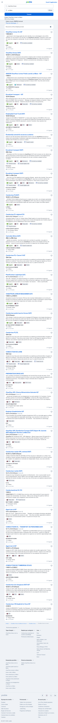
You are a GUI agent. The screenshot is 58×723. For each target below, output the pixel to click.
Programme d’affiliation (25, 710)
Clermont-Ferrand (41, 654)
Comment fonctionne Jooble (8, 713)
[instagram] (46, 695)
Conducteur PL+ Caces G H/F (15, 255)
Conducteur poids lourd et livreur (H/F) (19, 313)
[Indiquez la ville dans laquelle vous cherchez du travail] (29, 10)
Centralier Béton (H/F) (13, 236)
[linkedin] (55, 695)
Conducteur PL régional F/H (15, 214)
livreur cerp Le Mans (10, 688)
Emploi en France (42, 704)
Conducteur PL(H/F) (12, 195)
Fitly (39, 717)
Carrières (3, 717)
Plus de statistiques (12, 23)
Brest (38, 656)
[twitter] (51, 695)
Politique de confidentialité (44, 708)
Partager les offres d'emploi (26, 706)
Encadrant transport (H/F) (14, 150)
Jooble (10, 721)
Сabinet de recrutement (25, 702)
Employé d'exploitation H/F (15, 411)
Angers (38, 637)
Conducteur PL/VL (12, 332)
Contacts (3, 706)
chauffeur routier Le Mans (12, 670)
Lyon (38, 652)
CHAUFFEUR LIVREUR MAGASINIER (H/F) (19, 294)
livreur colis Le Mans (11, 672)
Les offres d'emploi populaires (45, 702)
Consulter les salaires (43, 710)
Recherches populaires (12, 627)
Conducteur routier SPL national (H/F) (18, 451)
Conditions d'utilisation (43, 706)
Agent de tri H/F (11, 509)
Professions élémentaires (27, 636)
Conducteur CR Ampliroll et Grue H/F (18, 604)
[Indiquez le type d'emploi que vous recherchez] (29, 6)
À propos (3, 702)
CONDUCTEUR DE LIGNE (14, 352)
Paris (38, 633)
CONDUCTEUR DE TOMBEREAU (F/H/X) (19, 565)
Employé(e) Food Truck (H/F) (15, 114)
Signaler (49, 48)
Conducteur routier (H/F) (14, 471)
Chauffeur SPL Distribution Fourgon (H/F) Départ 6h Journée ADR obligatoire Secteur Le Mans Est (26, 431)
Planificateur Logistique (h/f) (15, 274)
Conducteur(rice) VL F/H (14, 490)
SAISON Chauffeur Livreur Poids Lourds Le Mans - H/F (24, 73)
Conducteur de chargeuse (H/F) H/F (18, 584)
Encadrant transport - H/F (14, 94)
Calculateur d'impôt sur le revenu (46, 713)
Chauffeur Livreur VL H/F (14, 32)
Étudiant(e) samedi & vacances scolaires (19, 134)
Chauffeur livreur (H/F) (13, 53)
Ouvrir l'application (51, 2)
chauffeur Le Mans (10, 686)
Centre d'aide (4, 704)
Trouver (29, 14)
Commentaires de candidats (8, 715)
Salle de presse (5, 708)
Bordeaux (39, 635)
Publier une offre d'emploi (26, 704)
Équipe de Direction (6, 710)
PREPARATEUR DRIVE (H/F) (15, 373)
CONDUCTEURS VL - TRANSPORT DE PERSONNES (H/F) (24, 527)
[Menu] (2, 2)
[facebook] (42, 695)
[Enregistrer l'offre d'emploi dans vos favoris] (51, 32)
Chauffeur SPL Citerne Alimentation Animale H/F (22, 392)
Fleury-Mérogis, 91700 (42, 646)
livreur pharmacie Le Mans (12, 674)
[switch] (51, 27)
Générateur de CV (42, 715)
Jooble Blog (22, 708)
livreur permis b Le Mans (11, 676)
